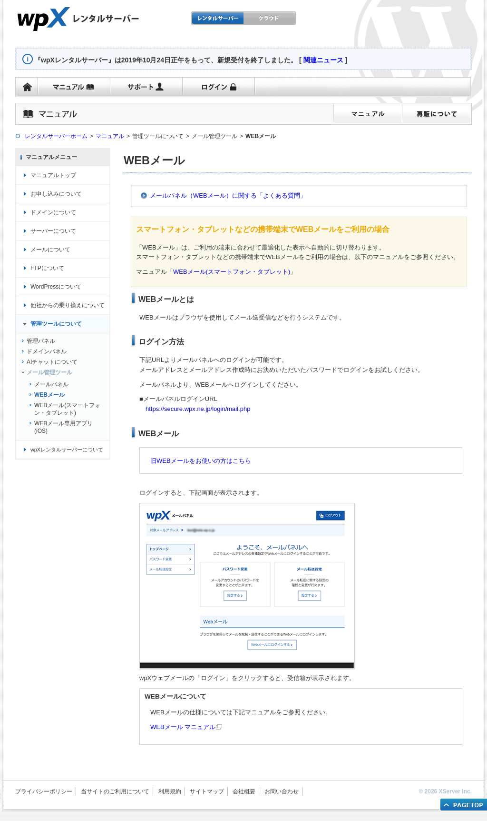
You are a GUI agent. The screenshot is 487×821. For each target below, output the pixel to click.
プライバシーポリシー (43, 791)
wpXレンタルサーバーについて (66, 449)
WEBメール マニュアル (182, 727)
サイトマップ (207, 791)
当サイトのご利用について (115, 791)
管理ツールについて (56, 323)
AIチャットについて (52, 362)
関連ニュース (323, 60)
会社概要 (244, 791)
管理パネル (41, 341)
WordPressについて (55, 286)
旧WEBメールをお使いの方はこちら (200, 460)
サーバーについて (53, 231)
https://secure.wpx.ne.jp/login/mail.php (198, 408)
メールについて (50, 249)
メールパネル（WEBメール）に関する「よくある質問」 (228, 195)
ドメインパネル (47, 351)
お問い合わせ (281, 791)
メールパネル (51, 384)
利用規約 (169, 791)
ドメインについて (53, 212)
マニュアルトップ (53, 175)
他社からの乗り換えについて (67, 305)
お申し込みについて (56, 193)
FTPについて (47, 268)
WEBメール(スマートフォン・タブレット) (231, 271)
